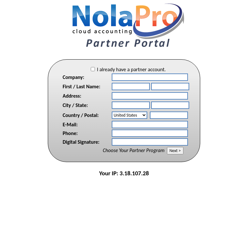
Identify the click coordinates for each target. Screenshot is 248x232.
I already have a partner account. (131, 69)
